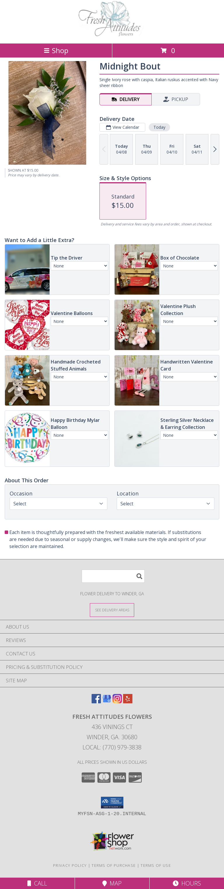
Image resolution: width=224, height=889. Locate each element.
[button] (112, 802)
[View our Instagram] (117, 701)
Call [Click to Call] (37, 883)
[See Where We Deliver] (112, 610)
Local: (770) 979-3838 (112, 747)
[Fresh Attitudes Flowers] (112, 35)
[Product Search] (113, 576)
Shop (56, 50)
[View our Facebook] (96, 701)
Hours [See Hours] (187, 883)
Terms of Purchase (114, 865)
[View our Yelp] (127, 701)
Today (159, 127)
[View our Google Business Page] (106, 701)
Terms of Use (156, 865)
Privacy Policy (70, 865)
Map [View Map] (112, 883)
